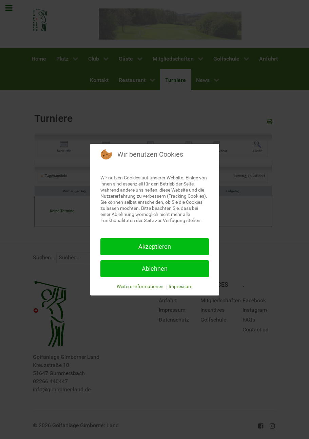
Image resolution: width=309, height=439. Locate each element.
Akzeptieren (154, 246)
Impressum (180, 286)
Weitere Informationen (140, 286)
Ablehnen (155, 268)
